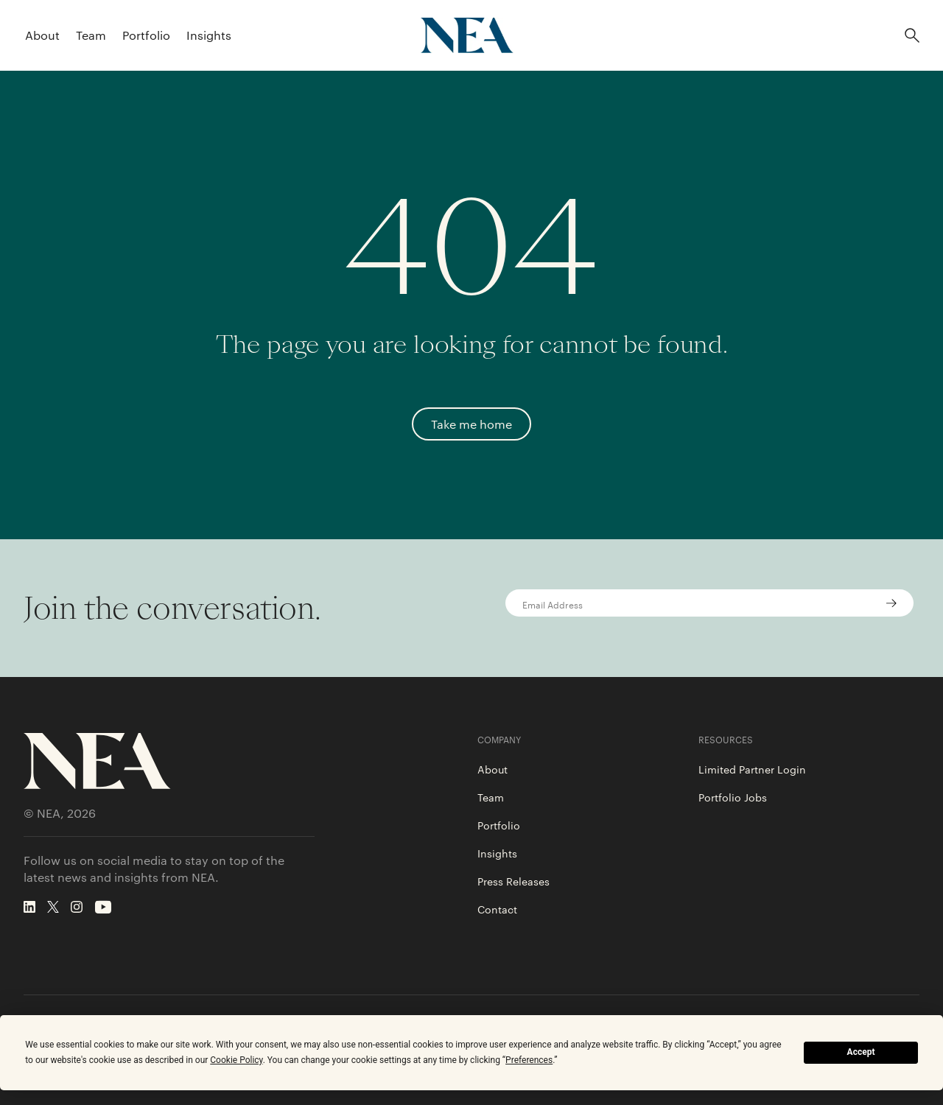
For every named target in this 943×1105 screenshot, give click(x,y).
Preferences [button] (529, 1060)
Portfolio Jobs (732, 797)
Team (91, 35)
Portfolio (146, 35)
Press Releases (513, 881)
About (42, 35)
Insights (208, 35)
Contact (497, 909)
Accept (861, 1052)
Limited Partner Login (752, 769)
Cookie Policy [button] (236, 1060)
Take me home (471, 424)
